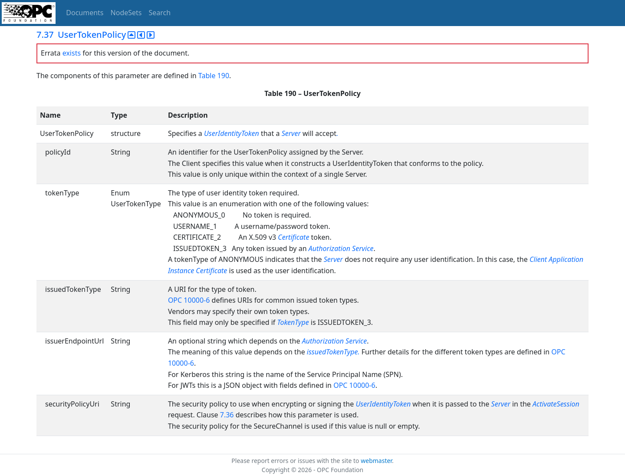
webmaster (376, 460)
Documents (84, 12)
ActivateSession (556, 404)
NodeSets (126, 12)
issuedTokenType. (333, 352)
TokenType (293, 322)
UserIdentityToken (232, 133)
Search (160, 12)
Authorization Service (341, 248)
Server (292, 133)
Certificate (293, 237)
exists (71, 53)
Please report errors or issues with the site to (296, 460)
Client (538, 259)
